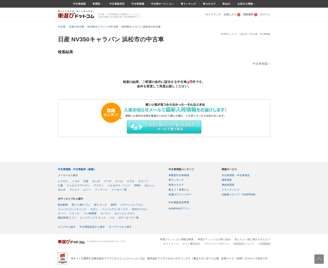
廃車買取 (227, 179)
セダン (94, 209)
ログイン (265, 14)
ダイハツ (143, 181)
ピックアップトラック (93, 217)
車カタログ (209, 3)
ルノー (87, 189)
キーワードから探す (120, 226)
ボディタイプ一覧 (128, 217)
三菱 (60, 185)
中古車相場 (137, 3)
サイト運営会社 (191, 243)
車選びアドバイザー (180, 194)
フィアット (101, 189)
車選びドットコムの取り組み (214, 239)
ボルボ (61, 189)
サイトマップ (213, 14)
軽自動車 (63, 204)
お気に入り (232, 14)
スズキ (130, 181)
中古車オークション (162, 3)
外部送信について (243, 243)
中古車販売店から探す (92, 226)
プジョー (74, 189)
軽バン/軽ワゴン (81, 204)
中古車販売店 (117, 3)
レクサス (63, 181)
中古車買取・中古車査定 (236, 175)
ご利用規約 (264, 243)
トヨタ (76, 181)
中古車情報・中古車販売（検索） (77, 169)
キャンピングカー (125, 213)
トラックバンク (231, 189)
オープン (106, 213)
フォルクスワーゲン (78, 185)
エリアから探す (67, 226)
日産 (85, 181)
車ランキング (188, 3)
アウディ (99, 185)
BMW (137, 185)
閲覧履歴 (250, 14)
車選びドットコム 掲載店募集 (177, 239)
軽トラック (100, 204)
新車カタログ (176, 184)
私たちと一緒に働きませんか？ (252, 239)
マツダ (107, 181)
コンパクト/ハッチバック (72, 209)
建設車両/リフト (67, 217)
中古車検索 (79, 3)
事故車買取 (228, 184)
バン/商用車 (90, 213)
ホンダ (96, 181)
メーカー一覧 (119, 189)
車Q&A (226, 3)
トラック (74, 213)
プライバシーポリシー (217, 243)
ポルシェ (149, 185)
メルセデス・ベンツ (119, 185)
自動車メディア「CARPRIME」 (240, 194)
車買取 (96, 3)
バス (112, 217)
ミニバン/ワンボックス (115, 209)
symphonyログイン (179, 208)
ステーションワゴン (132, 204)
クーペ (61, 213)
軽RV (114, 204)
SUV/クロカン (140, 209)
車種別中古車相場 (179, 175)
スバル (119, 181)
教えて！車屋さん (179, 189)
